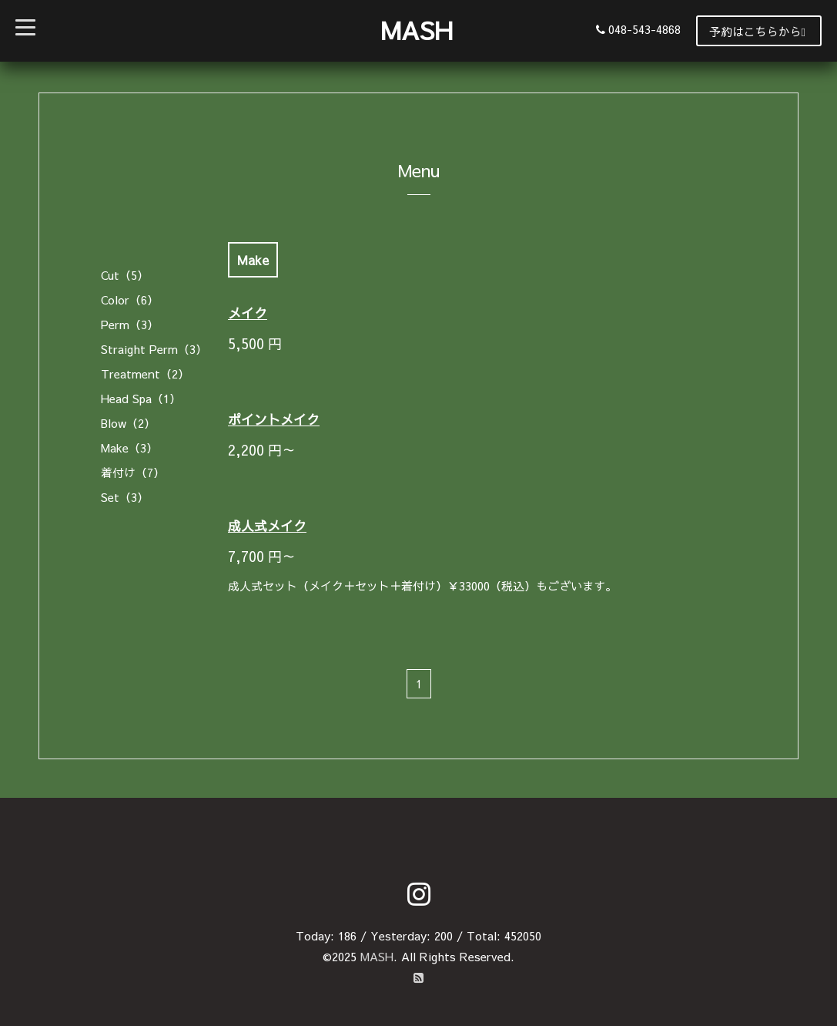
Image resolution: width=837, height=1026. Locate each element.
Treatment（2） (145, 373)
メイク (247, 313)
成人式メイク (267, 525)
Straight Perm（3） (154, 349)
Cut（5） (125, 275)
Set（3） (125, 497)
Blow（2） (128, 423)
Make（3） (129, 447)
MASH (416, 29)
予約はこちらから (757, 31)
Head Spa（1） (141, 398)
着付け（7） (133, 472)
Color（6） (130, 299)
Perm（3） (130, 324)
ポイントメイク (274, 419)
